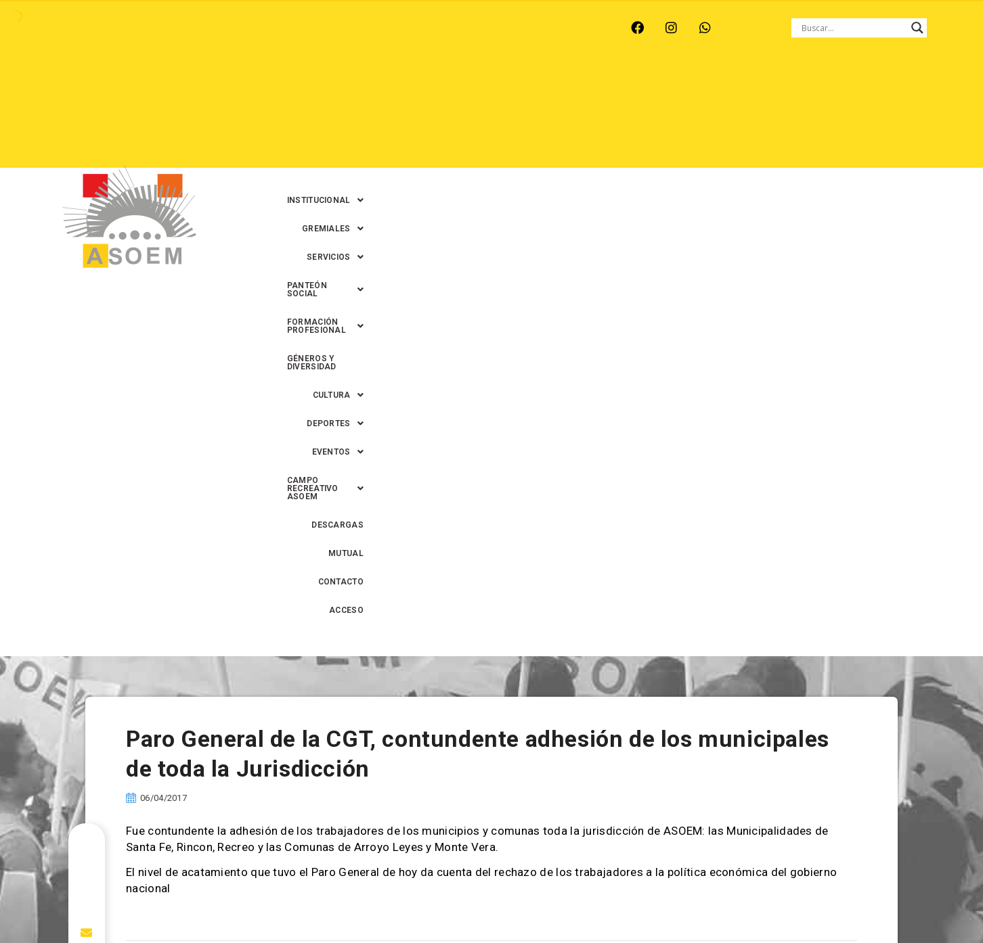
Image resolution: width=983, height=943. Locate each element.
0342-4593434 (756, 901)
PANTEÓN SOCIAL (633, 87)
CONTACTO (864, 115)
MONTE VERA (199, 27)
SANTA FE (386, 27)
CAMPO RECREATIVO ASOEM (628, 115)
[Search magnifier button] (917, 27)
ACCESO (925, 115)
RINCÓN (325, 27)
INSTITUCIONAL (372, 87)
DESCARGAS (740, 115)
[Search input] (853, 27)
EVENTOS (516, 115)
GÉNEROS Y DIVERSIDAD (893, 87)
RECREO (268, 27)
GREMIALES (462, 87)
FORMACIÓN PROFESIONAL (760, 87)
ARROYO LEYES (113, 27)
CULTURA (367, 115)
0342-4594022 (682, 901)
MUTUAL (803, 115)
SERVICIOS (541, 87)
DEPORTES (442, 115)
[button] (372, 87)
